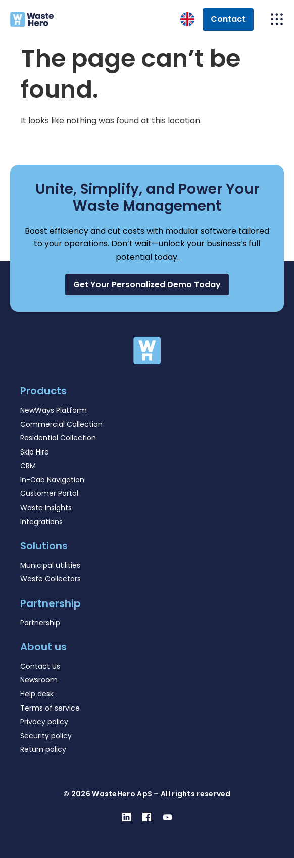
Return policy (43, 749)
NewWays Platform (53, 410)
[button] (147, 284)
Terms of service (50, 708)
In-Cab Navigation (52, 480)
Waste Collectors (50, 579)
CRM (28, 466)
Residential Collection (58, 438)
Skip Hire (34, 452)
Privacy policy (44, 722)
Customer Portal (49, 493)
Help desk (37, 694)
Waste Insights (46, 507)
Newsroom (39, 680)
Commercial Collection (61, 424)
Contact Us (40, 666)
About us (43, 647)
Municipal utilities (50, 565)
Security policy (46, 736)
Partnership (40, 623)
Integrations (41, 522)
